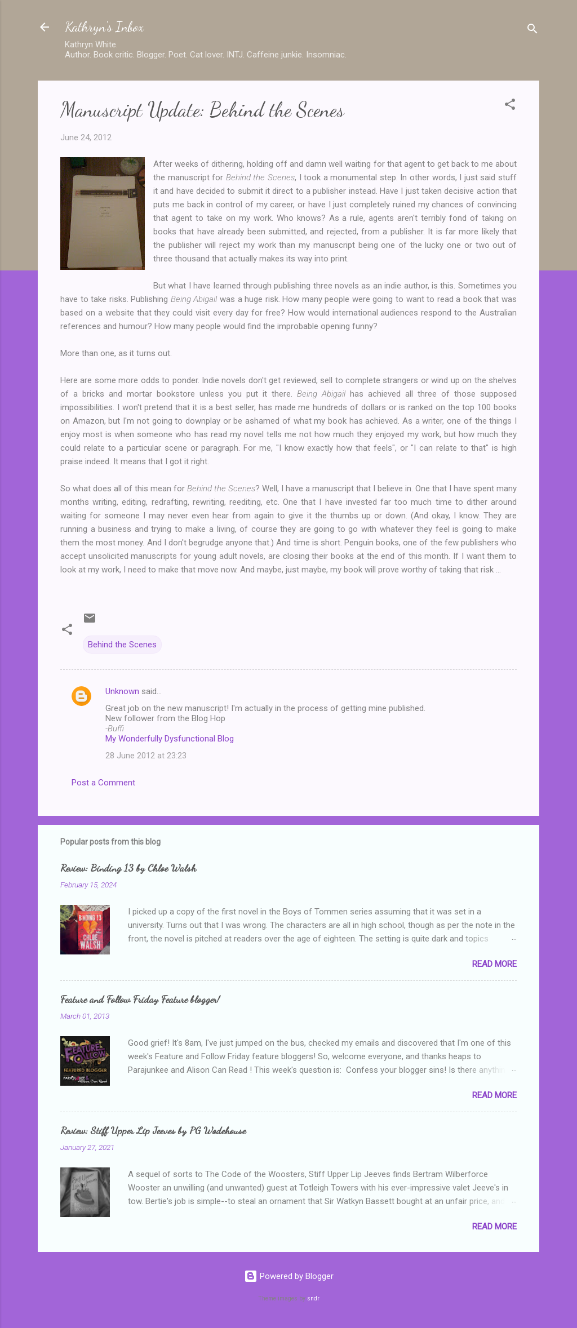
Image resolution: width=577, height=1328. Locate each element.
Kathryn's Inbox (104, 27)
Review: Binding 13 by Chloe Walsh (128, 867)
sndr (313, 1298)
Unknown (122, 691)
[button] (510, 106)
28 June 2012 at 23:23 (146, 755)
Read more (494, 964)
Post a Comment (103, 783)
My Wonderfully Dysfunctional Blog (169, 739)
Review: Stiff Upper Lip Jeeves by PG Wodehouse (153, 1130)
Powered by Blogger (289, 1276)
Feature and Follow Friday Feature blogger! (140, 999)
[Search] (532, 31)
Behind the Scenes (122, 644)
